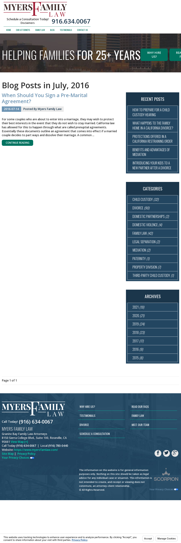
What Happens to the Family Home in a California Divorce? (153, 130)
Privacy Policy (26, 496)
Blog (139, 15)
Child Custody (146, 222)
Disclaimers (114, 8)
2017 (138, 381)
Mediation (142, 278)
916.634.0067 (158, 7)
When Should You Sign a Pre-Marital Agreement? (44, 98)
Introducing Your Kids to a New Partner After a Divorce (153, 185)
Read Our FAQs (140, 449)
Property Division (148, 297)
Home (95, 15)
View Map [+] (19, 484)
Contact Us (169, 15)
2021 (139, 344)
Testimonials (153, 15)
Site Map (8, 496)
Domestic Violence (148, 250)
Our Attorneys (110, 15)
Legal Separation (148, 269)
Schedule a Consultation (95, 476)
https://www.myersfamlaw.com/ (36, 492)
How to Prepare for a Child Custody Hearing (153, 112)
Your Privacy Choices (18, 500)
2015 (138, 400)
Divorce (141, 232)
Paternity (142, 288)
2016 (138, 391)
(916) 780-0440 (58, 489)
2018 (139, 372)
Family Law (127, 15)
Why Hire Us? (154, 55)
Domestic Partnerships (153, 241)
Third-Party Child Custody (153, 309)
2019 (139, 363)
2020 (139, 353)
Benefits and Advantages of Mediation (154, 167)
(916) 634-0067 (36, 464)
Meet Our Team (140, 467)
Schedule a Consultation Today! (114, 4)
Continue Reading (20, 143)
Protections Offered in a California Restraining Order (151, 150)
